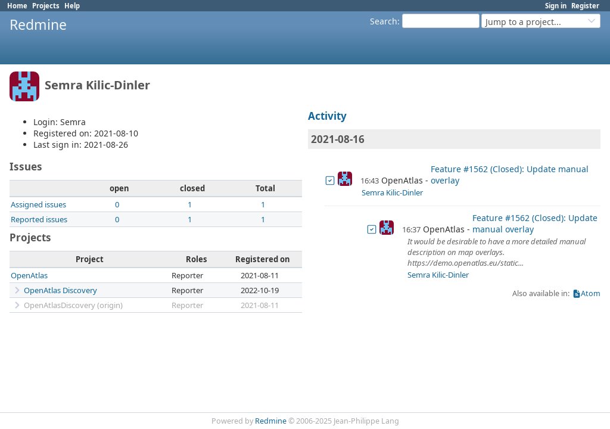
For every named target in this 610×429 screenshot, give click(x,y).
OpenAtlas (29, 275)
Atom (590, 293)
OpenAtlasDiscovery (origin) (73, 305)
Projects (46, 5)
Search (383, 21)
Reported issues (39, 219)
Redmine (271, 421)
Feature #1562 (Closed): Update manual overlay (510, 174)
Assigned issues (38, 204)
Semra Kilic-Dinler (392, 192)
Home (17, 5)
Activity (327, 116)
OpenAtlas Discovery (60, 290)
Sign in (556, 5)
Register (585, 5)
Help (72, 5)
